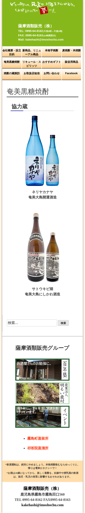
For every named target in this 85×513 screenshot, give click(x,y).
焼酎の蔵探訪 (12, 73)
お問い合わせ (52, 73)
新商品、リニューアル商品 (31, 52)
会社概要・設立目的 (11, 52)
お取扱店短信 (32, 73)
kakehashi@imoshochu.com (42, 505)
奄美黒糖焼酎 (12, 61)
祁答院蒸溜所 (37, 448)
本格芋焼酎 (51, 50)
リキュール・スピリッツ (31, 63)
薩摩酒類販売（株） (42, 488)
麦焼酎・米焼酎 (71, 50)
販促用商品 (71, 61)
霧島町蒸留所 (37, 438)
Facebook (71, 73)
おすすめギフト (51, 61)
